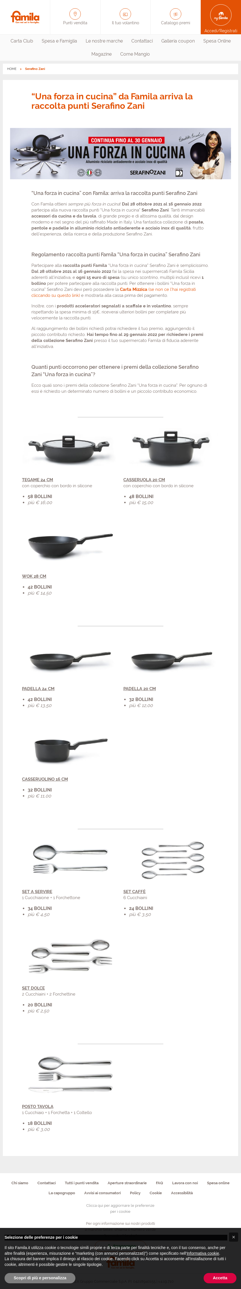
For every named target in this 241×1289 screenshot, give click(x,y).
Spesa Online (217, 41)
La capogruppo (62, 1193)
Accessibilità (182, 1193)
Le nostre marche (104, 41)
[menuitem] (21, 41)
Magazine (101, 54)
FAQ (159, 1183)
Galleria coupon (178, 41)
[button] (233, 1237)
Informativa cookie (203, 1253)
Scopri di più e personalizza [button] (40, 1278)
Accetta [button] (220, 1278)
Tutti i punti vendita (82, 1183)
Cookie (156, 1193)
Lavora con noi (185, 1183)
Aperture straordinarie (127, 1183)
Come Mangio (135, 54)
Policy (135, 1193)
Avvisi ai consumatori (102, 1193)
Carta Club (22, 41)
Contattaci (142, 41)
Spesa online (218, 1183)
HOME (12, 69)
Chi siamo (19, 1183)
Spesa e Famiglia (59, 41)
